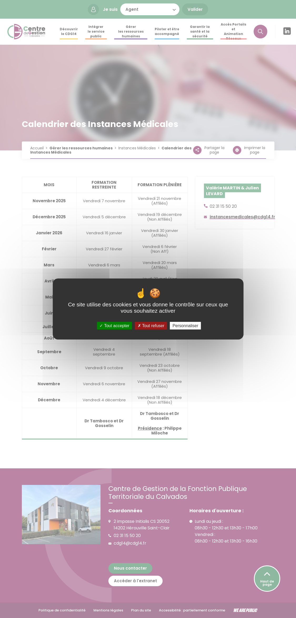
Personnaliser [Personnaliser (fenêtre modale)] (185, 325)
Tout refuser (151, 325)
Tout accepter (114, 325)
